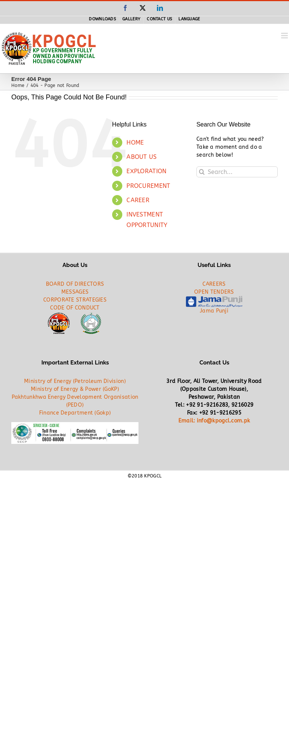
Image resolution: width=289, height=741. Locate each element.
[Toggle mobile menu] (285, 36)
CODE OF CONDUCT (75, 308)
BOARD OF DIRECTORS (75, 284)
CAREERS (213, 284)
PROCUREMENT (148, 185)
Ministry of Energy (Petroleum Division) (75, 381)
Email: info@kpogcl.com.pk (214, 421)
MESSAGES (74, 292)
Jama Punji (214, 311)
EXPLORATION (146, 171)
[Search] (201, 171)
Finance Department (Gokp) (75, 413)
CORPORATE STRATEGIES (74, 300)
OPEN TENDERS (214, 292)
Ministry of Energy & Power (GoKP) (75, 389)
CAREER (137, 200)
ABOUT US (141, 156)
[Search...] (237, 171)
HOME (135, 142)
